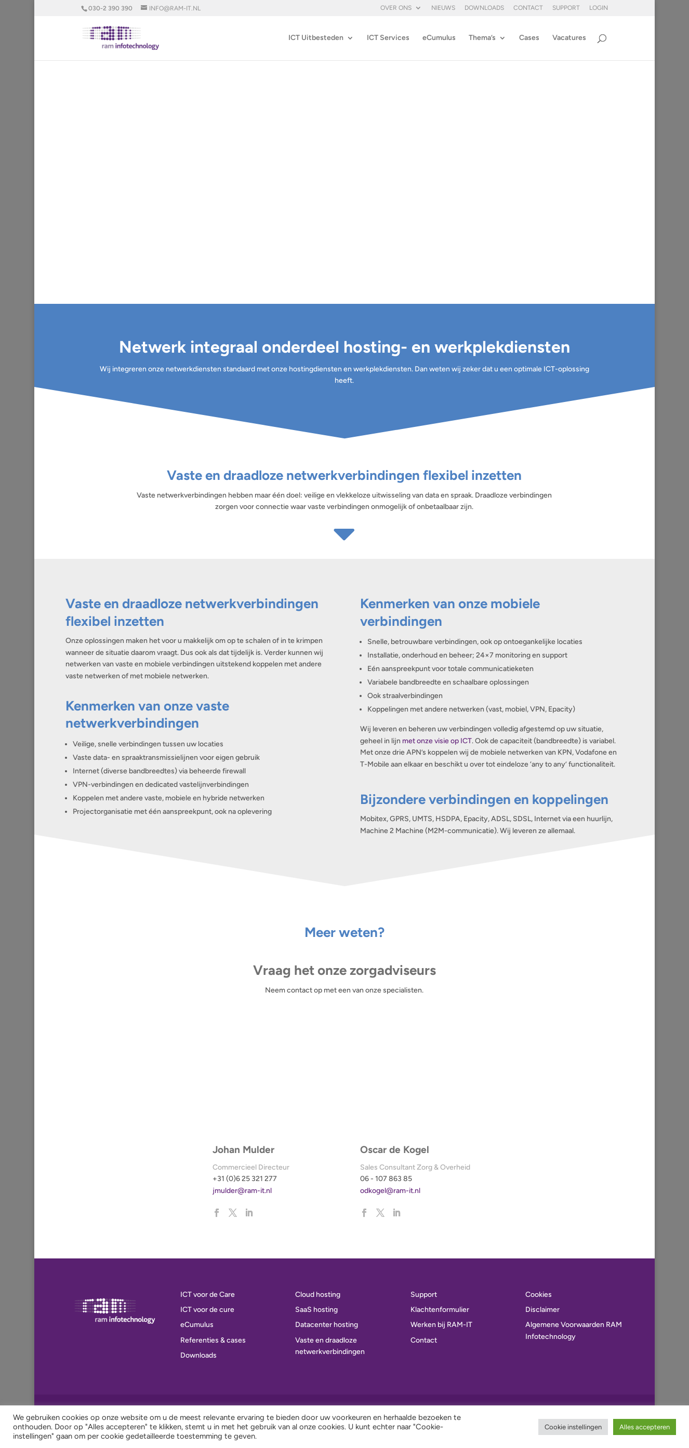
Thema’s (482, 38)
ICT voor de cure (207, 1309)
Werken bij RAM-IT (441, 1324)
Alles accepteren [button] (644, 1427)
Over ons (396, 8)
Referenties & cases (213, 1340)
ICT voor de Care (207, 1294)
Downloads (484, 8)
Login (598, 8)
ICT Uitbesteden (315, 38)
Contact (528, 8)
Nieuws (443, 8)
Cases (529, 38)
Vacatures (569, 38)
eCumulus (439, 38)
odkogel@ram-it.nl (390, 1190)
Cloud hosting (317, 1294)
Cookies (538, 1294)
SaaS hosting (316, 1309)
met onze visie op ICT (437, 740)
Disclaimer (542, 1309)
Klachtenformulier (439, 1309)
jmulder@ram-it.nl (242, 1190)
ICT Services (388, 38)
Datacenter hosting (326, 1324)
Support (566, 8)
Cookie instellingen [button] (573, 1427)
